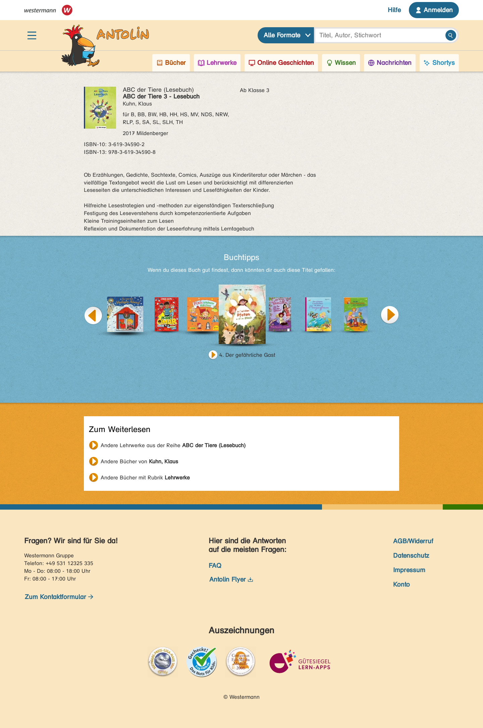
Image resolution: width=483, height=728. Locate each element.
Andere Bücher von (139, 461)
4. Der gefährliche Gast (247, 355)
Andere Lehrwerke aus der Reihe (173, 445)
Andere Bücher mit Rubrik (145, 477)
